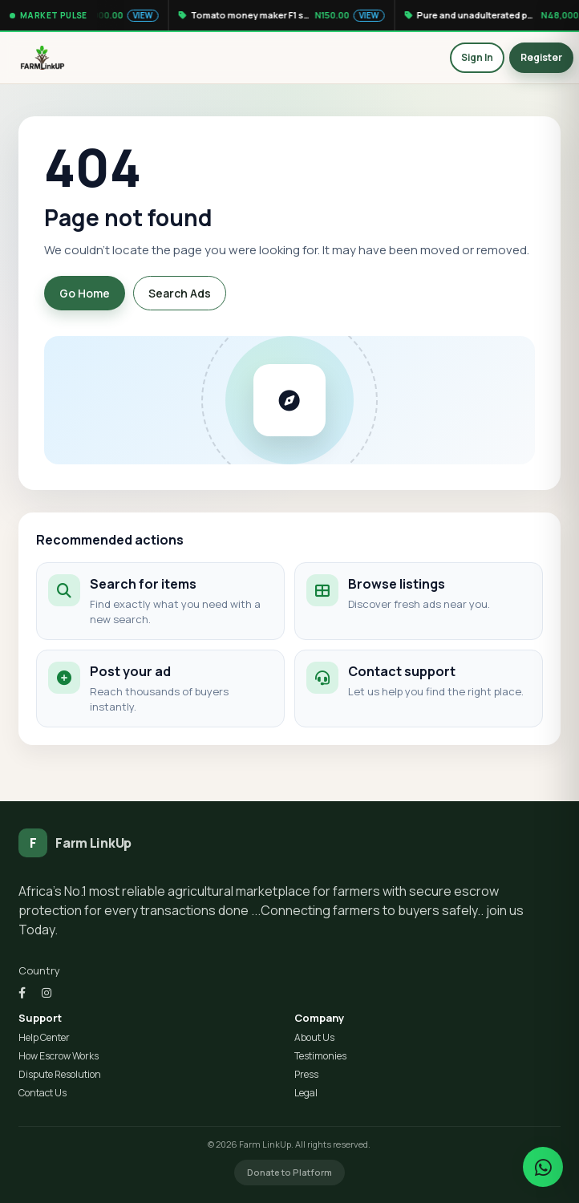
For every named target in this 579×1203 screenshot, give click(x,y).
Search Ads (179, 293)
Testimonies (320, 1056)
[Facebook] (22, 992)
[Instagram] (46, 992)
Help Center (44, 1037)
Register (541, 57)
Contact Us (42, 1093)
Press (306, 1074)
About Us (314, 1037)
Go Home (84, 293)
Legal (306, 1093)
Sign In (477, 57)
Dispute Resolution (59, 1074)
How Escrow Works (58, 1056)
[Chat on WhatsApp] (543, 1167)
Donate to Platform (289, 1172)
